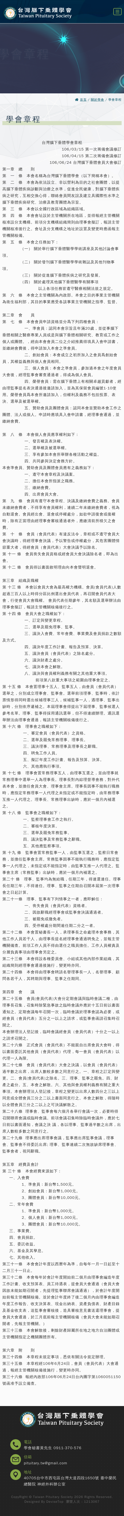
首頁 (83, 100)
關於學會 (97, 100)
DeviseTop (55, 1502)
